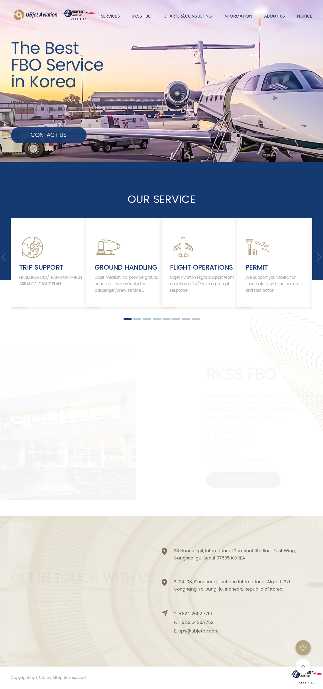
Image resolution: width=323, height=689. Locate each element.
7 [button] (186, 319)
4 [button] (157, 319)
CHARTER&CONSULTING (188, 16)
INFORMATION (238, 16)
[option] (48, 262)
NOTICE (304, 16)
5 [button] (166, 319)
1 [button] (128, 319)
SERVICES (110, 16)
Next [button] (319, 257)
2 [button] (137, 319)
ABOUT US (274, 16)
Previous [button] (3, 257)
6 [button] (176, 319)
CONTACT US (48, 135)
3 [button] (147, 319)
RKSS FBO (141, 16)
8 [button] (196, 319)
